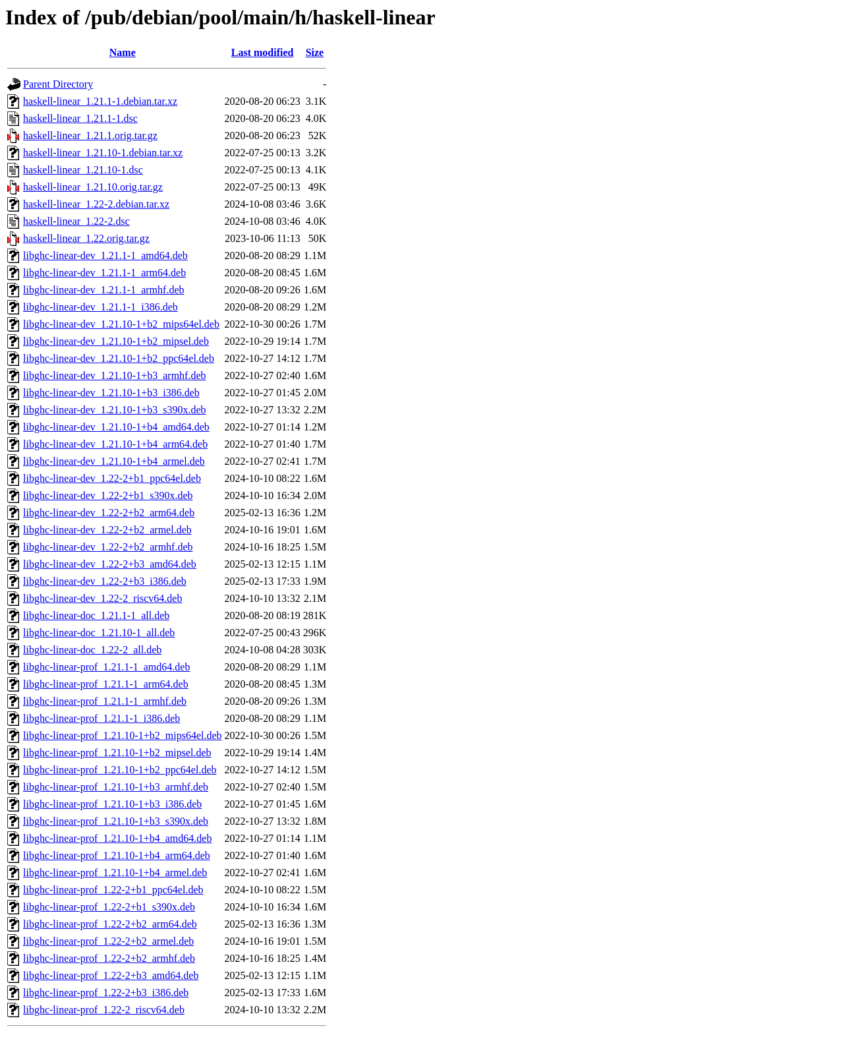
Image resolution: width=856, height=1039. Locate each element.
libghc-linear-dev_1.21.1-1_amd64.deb (105, 255)
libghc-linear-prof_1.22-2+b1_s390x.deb (109, 906)
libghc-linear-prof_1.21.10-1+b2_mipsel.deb (117, 752)
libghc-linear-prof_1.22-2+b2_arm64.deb (110, 924)
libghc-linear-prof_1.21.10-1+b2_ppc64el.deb (120, 769)
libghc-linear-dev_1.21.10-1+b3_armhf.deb (114, 375)
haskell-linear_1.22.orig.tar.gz (86, 238)
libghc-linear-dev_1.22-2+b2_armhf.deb (108, 546)
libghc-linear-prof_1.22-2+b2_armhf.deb (109, 958)
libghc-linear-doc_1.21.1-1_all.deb (96, 615)
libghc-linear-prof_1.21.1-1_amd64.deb (106, 666)
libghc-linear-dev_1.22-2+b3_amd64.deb (109, 564)
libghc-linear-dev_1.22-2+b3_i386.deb (104, 581)
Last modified (262, 52)
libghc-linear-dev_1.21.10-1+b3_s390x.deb (114, 409)
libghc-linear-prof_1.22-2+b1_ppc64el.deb (113, 889)
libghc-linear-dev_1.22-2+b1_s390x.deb (108, 495)
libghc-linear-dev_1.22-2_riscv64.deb (102, 598)
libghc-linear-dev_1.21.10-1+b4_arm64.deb (115, 444)
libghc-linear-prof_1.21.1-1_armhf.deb (104, 701)
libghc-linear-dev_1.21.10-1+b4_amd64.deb (116, 426)
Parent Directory (58, 84)
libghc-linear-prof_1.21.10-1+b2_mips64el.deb (122, 735)
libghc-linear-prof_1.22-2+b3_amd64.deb (110, 975)
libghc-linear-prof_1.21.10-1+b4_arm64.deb (116, 855)
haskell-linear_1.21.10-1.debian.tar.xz (103, 152)
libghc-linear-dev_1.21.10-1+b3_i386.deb (111, 392)
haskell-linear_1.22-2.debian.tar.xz (96, 204)
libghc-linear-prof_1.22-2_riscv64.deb (104, 1009)
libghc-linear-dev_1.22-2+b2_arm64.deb (108, 512)
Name (122, 52)
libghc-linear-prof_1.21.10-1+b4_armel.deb (115, 872)
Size (315, 52)
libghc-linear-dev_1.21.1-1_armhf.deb (103, 289)
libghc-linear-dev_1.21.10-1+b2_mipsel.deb (116, 341)
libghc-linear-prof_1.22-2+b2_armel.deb (108, 941)
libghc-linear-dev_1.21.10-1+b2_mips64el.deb (121, 324)
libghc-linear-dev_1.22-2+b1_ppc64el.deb (112, 478)
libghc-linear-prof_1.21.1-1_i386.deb (101, 718)
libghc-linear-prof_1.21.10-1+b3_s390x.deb (115, 821)
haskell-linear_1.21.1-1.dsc (80, 118)
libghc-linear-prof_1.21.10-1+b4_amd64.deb (117, 838)
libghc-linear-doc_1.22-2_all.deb (92, 649)
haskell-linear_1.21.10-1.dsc (83, 169)
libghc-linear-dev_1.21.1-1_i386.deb (100, 306)
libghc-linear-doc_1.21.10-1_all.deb (99, 632)
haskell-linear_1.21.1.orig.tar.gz (90, 135)
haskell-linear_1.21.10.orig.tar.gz (93, 187)
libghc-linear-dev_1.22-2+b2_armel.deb (107, 529)
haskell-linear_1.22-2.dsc (76, 221)
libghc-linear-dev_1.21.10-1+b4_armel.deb (114, 461)
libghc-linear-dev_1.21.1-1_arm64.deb (104, 272)
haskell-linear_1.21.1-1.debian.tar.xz (100, 101)
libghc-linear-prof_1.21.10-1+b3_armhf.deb (115, 786)
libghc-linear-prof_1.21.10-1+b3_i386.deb (112, 804)
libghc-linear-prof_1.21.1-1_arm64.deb (105, 684)
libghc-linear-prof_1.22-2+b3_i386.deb (105, 992)
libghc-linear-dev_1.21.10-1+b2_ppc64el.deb (118, 358)
